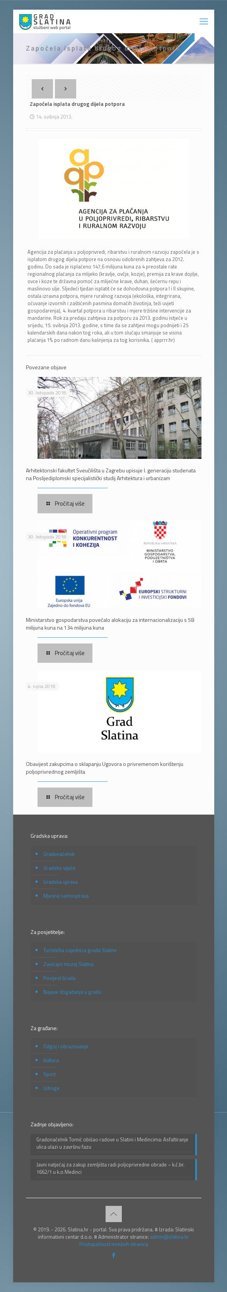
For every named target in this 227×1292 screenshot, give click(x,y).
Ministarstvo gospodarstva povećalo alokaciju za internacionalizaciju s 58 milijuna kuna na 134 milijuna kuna (110, 624)
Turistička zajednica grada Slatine (80, 950)
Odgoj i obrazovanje (65, 1046)
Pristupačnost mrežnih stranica (113, 1244)
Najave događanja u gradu (72, 992)
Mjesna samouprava (66, 896)
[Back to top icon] (114, 1214)
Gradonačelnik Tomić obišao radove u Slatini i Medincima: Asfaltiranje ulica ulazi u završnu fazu (112, 1143)
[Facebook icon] (113, 1255)
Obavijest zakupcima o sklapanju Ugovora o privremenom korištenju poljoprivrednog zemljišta (104, 768)
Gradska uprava (60, 882)
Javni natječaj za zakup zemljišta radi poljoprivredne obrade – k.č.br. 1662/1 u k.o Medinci (110, 1168)
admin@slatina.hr (169, 1237)
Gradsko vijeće (59, 868)
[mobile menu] (203, 21)
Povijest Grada (59, 978)
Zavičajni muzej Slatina (68, 964)
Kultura (51, 1060)
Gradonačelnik (59, 854)
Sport (49, 1074)
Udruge (51, 1088)
